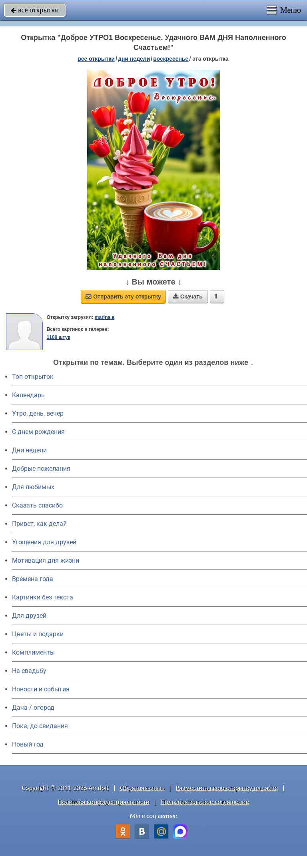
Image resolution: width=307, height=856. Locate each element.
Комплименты (33, 652)
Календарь (28, 395)
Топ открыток (33, 376)
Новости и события (41, 689)
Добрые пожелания (41, 468)
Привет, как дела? (39, 524)
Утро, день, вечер (38, 413)
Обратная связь (142, 788)
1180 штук (58, 337)
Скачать (188, 296)
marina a (104, 317)
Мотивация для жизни (45, 560)
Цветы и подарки (38, 634)
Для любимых (33, 487)
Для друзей (29, 615)
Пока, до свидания (40, 726)
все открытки (35, 10)
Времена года (32, 579)
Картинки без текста (42, 597)
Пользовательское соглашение (205, 802)
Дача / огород (33, 707)
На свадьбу (29, 671)
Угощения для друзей (44, 542)
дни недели (134, 59)
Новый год (28, 744)
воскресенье (170, 59)
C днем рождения (38, 432)
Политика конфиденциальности (104, 802)
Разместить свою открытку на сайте (227, 788)
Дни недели (29, 450)
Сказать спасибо (37, 505)
